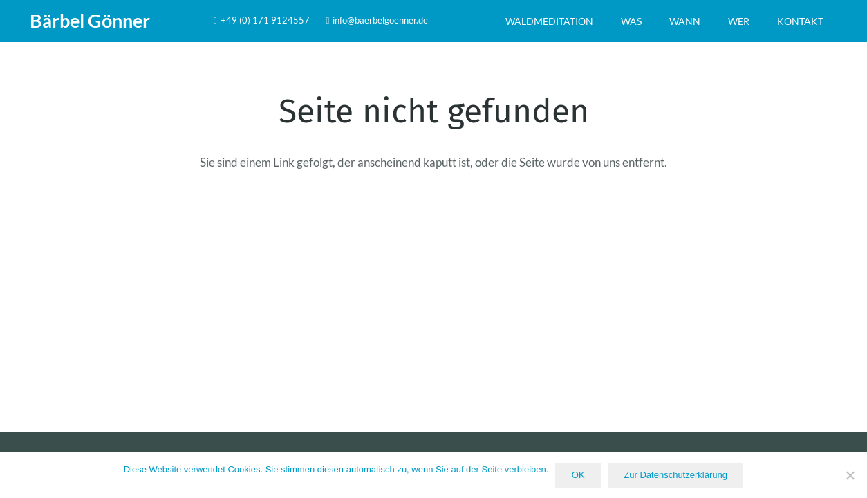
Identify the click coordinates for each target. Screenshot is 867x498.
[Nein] (850, 475)
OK (578, 475)
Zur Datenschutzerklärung (675, 475)
